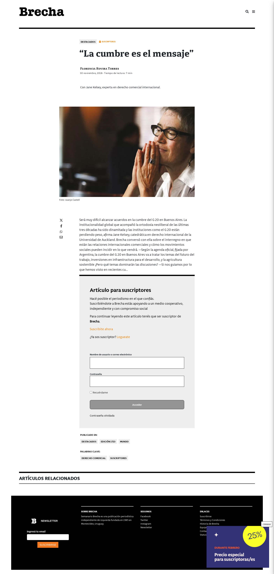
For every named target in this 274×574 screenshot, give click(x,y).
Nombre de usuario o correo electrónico (111, 354)
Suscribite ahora (101, 329)
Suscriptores (118, 458)
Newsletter (146, 527)
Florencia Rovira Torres (99, 68)
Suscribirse (205, 516)
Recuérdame (99, 392)
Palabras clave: (90, 451)
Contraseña (96, 374)
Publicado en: (88, 434)
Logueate (123, 337)
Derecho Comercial (94, 458)
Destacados (88, 41)
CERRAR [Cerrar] (267, 524)
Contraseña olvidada (102, 415)
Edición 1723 (108, 441)
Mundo (124, 441)
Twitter (144, 520)
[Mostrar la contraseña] (179, 381)
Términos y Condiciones (212, 520)
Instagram (145, 523)
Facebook (145, 516)
